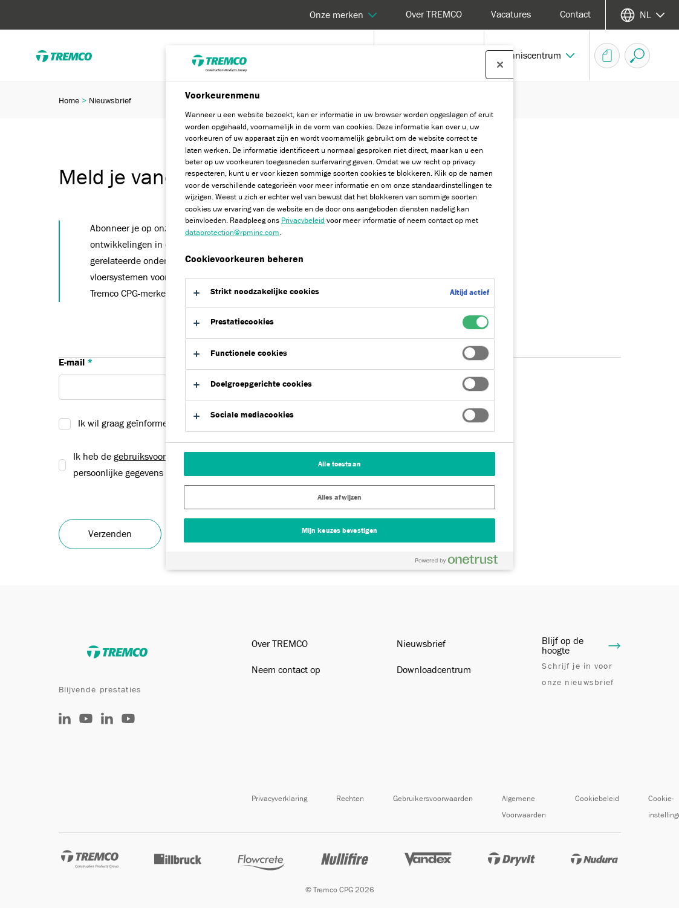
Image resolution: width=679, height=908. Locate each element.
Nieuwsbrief (421, 644)
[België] (107, 721)
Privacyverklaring (279, 798)
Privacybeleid (303, 220)
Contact (575, 14)
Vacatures (511, 14)
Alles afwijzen (339, 497)
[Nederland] (65, 721)
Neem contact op (286, 670)
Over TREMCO (434, 14)
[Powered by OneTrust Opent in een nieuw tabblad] (461, 562)
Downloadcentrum (434, 670)
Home (69, 100)
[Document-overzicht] (607, 55)
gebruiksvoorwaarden (157, 457)
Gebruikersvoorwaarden (433, 798)
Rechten (350, 798)
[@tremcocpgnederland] (86, 727)
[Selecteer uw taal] (642, 15)
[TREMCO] (72, 55)
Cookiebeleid (597, 798)
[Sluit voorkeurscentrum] (500, 64)
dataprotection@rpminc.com (232, 232)
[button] (537, 56)
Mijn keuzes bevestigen (340, 530)
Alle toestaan (339, 464)
